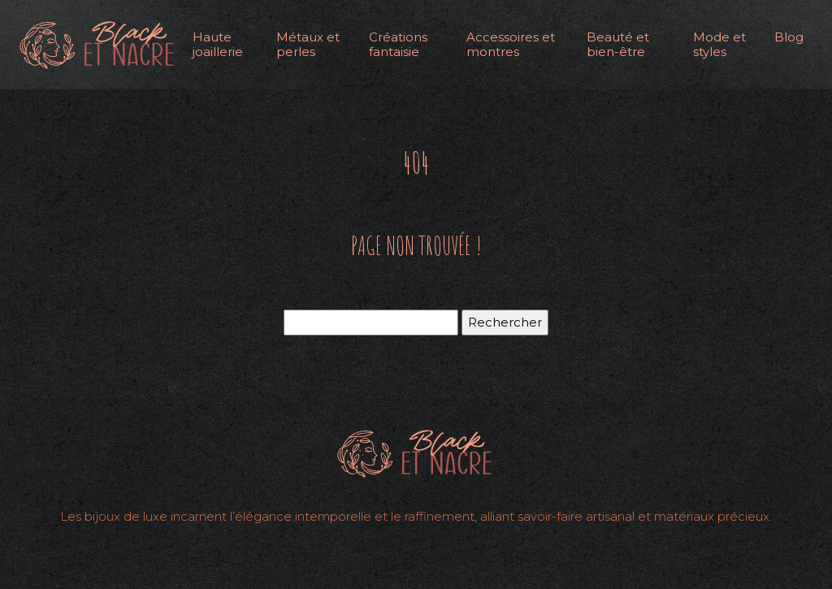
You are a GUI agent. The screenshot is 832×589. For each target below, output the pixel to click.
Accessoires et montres (510, 44)
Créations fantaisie (398, 44)
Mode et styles (719, 44)
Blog (789, 37)
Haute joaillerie (218, 44)
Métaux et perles (308, 44)
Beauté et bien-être (618, 44)
